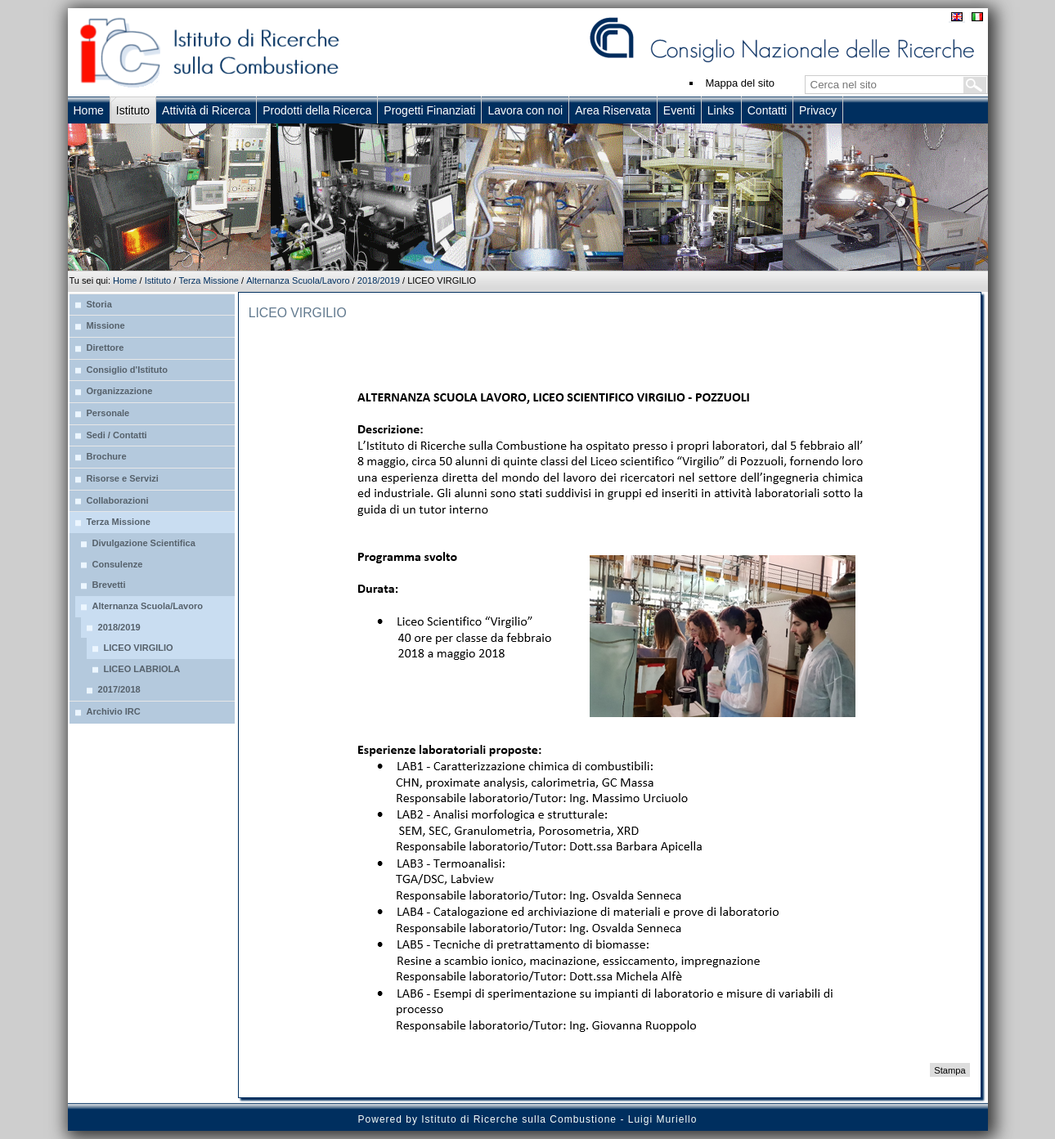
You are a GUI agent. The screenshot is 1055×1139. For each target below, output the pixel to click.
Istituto (158, 280)
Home (125, 280)
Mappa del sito (740, 83)
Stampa (949, 1070)
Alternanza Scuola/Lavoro (297, 280)
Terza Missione (208, 280)
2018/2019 (378, 280)
